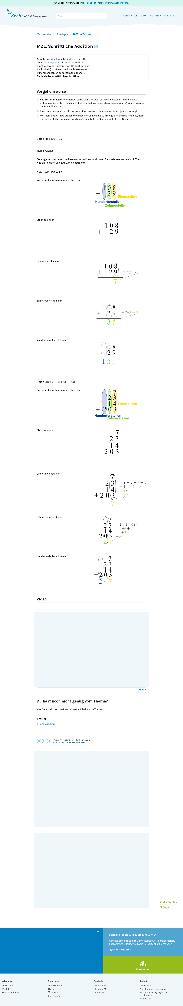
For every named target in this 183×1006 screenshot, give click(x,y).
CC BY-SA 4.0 (58, 743)
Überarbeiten (168, 902)
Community (54, 996)
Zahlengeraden (51, 62)
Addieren (71, 59)
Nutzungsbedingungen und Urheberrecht (154, 993)
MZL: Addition (47, 724)
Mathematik (44, 34)
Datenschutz (146, 985)
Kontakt (6, 989)
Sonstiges (62, 34)
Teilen (164, 907)
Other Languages (10, 992)
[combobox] (81, 16)
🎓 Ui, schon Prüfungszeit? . (91, 2)
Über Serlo (7, 985)
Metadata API (100, 989)
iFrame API (99, 992)
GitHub (53, 992)
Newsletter (55, 985)
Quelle (142, 689)
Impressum (145, 998)
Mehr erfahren (120, 949)
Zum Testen (82, 34)
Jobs (52, 989)
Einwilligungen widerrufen (153, 989)
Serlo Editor (100, 985)
